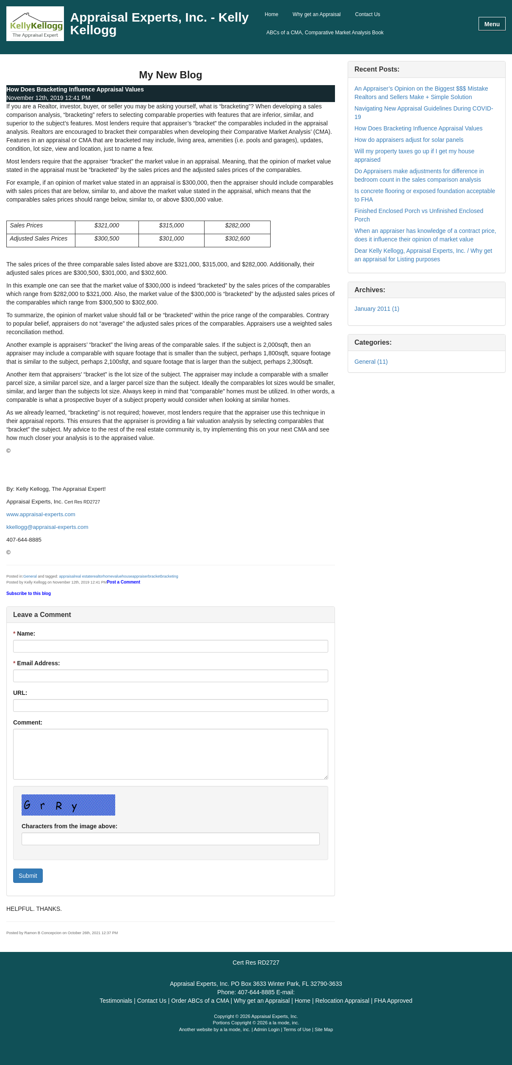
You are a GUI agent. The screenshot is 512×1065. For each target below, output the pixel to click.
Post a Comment (123, 582)
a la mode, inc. (235, 1029)
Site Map (324, 1029)
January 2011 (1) (376, 308)
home (108, 576)
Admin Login (267, 1029)
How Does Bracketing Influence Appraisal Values (418, 128)
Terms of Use (297, 1029)
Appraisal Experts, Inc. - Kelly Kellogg (159, 23)
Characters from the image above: (69, 826)
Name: (24, 633)
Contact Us (367, 14)
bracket (154, 576)
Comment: (27, 722)
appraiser (140, 576)
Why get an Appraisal (316, 14)
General (30, 576)
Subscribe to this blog (28, 593)
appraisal (67, 576)
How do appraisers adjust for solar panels (409, 139)
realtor (97, 576)
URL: (20, 692)
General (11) (371, 361)
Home (271, 14)
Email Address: (36, 663)
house (127, 576)
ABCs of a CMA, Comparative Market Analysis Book (325, 33)
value (117, 576)
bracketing (169, 576)
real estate (83, 576)
